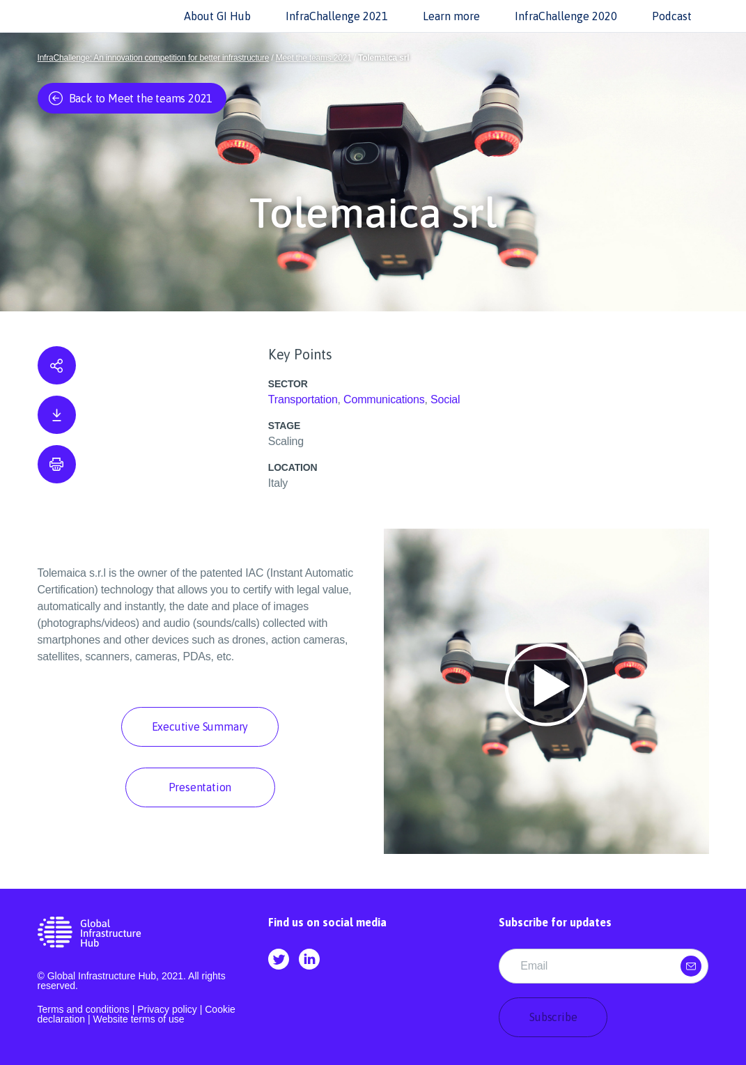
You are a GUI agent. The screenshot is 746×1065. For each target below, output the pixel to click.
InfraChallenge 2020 (566, 16)
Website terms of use (138, 1019)
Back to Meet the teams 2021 (131, 98)
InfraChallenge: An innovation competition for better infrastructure (154, 58)
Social (445, 399)
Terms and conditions (84, 1009)
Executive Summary (200, 726)
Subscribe (553, 1017)
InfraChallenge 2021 (337, 16)
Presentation (200, 787)
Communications (383, 399)
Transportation (303, 399)
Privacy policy (167, 1009)
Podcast (672, 16)
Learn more (451, 16)
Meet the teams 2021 (314, 58)
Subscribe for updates (555, 922)
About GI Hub (217, 16)
